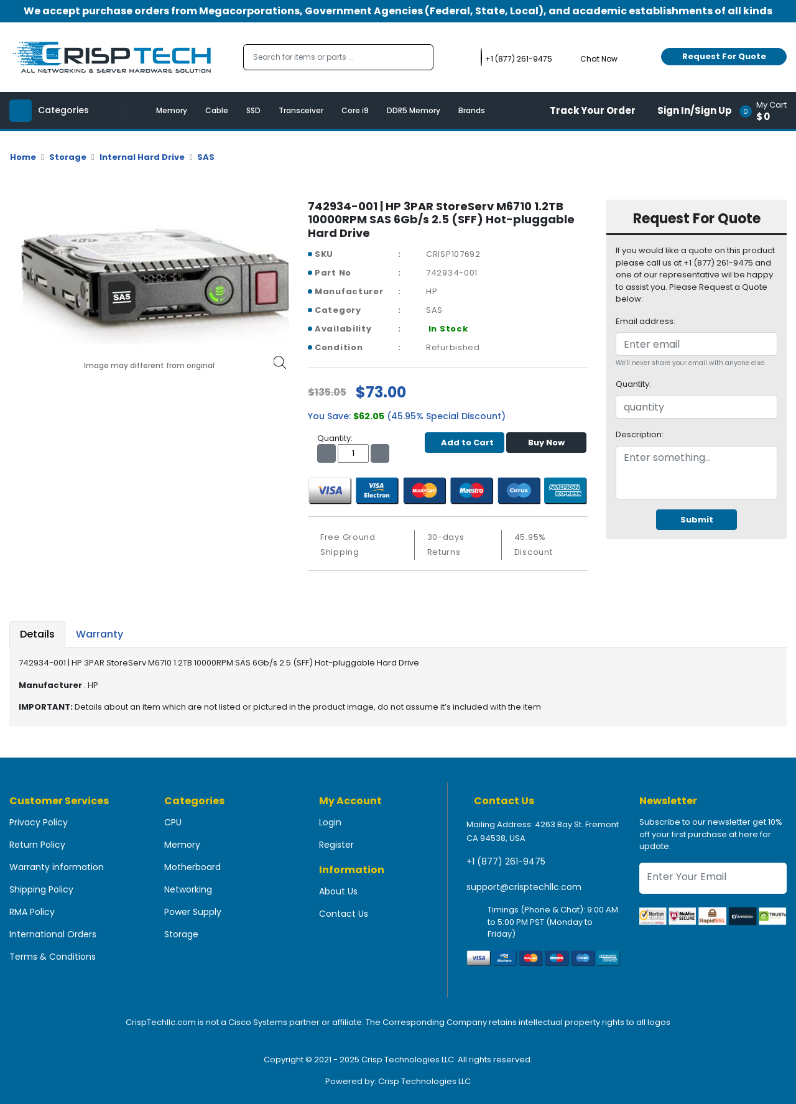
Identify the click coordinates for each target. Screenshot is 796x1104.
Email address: (645, 321)
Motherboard (192, 867)
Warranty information (56, 867)
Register (336, 844)
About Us (338, 891)
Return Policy (37, 844)
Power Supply (192, 912)
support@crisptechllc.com (523, 887)
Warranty (99, 634)
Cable (216, 110)
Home (23, 157)
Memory (171, 110)
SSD (253, 110)
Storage (67, 157)
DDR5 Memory (413, 110)
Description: (640, 434)
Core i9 (355, 110)
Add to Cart (464, 442)
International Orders (52, 934)
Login (330, 822)
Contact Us (343, 913)
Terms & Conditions (52, 956)
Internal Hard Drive (142, 157)
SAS (206, 157)
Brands (471, 110)
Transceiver (301, 110)
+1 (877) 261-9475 (505, 861)
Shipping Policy (41, 889)
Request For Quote (724, 56)
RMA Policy (32, 912)
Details (37, 634)
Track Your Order (593, 110)
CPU (173, 822)
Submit (696, 520)
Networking (188, 889)
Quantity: (633, 384)
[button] (767, 110)
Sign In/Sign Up (694, 110)
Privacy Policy (38, 822)
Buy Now (546, 442)
